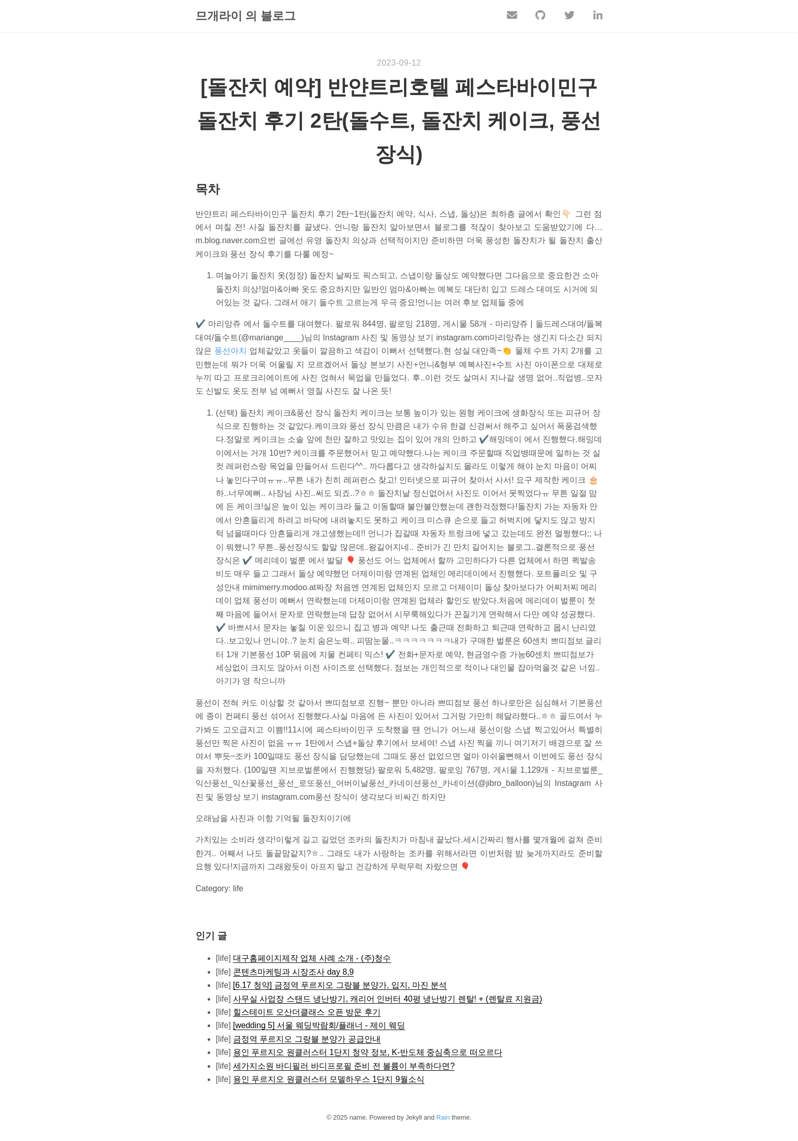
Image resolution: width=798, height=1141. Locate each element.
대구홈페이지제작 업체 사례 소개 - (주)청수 (312, 958)
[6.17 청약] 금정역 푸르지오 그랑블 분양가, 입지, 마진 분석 (340, 985)
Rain (442, 1118)
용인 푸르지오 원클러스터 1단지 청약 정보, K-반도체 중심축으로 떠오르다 (367, 1052)
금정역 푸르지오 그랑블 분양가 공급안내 (307, 1039)
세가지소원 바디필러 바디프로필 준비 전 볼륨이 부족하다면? (344, 1066)
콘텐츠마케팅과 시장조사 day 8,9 (293, 972)
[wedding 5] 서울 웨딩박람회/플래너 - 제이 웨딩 (319, 1025)
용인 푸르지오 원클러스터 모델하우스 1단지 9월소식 (328, 1079)
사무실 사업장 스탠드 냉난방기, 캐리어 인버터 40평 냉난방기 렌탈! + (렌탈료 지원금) (388, 999)
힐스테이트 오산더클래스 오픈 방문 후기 (307, 1012)
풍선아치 (230, 351)
